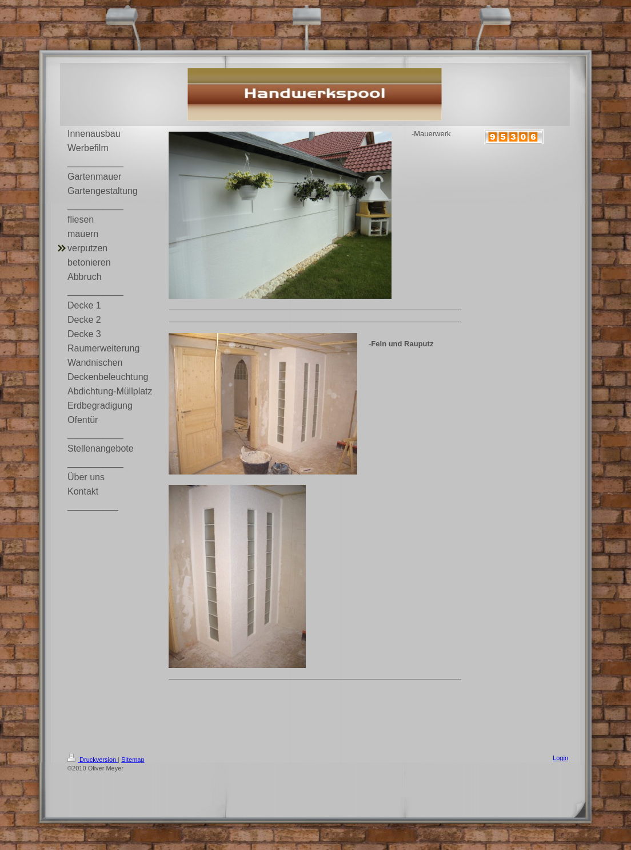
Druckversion (92, 759)
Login (560, 757)
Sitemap (132, 759)
